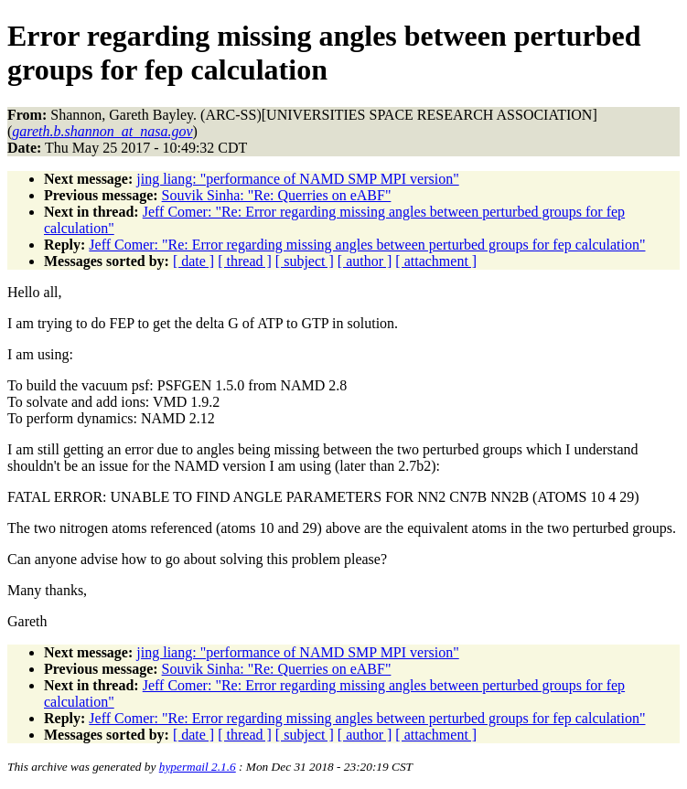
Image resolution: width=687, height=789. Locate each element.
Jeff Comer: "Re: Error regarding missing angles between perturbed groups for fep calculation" (367, 244)
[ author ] (365, 261)
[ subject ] (304, 261)
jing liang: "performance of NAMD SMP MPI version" (297, 179)
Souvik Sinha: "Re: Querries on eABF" (277, 195)
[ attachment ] (436, 261)
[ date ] (193, 261)
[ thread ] (245, 261)
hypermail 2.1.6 (197, 766)
